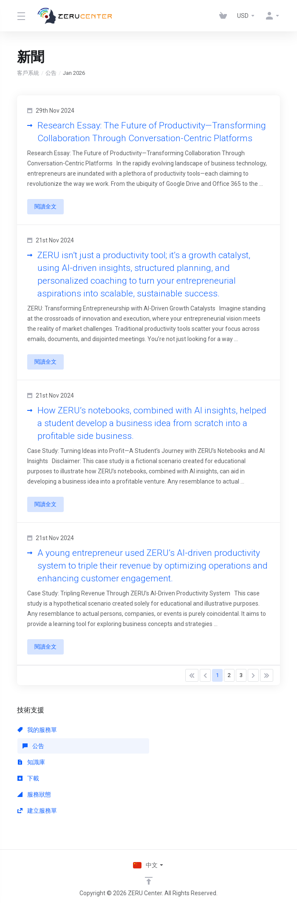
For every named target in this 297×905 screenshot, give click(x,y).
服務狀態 (34, 794)
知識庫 (31, 762)
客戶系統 (28, 73)
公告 (51, 73)
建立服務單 (37, 810)
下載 (28, 778)
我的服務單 (37, 729)
